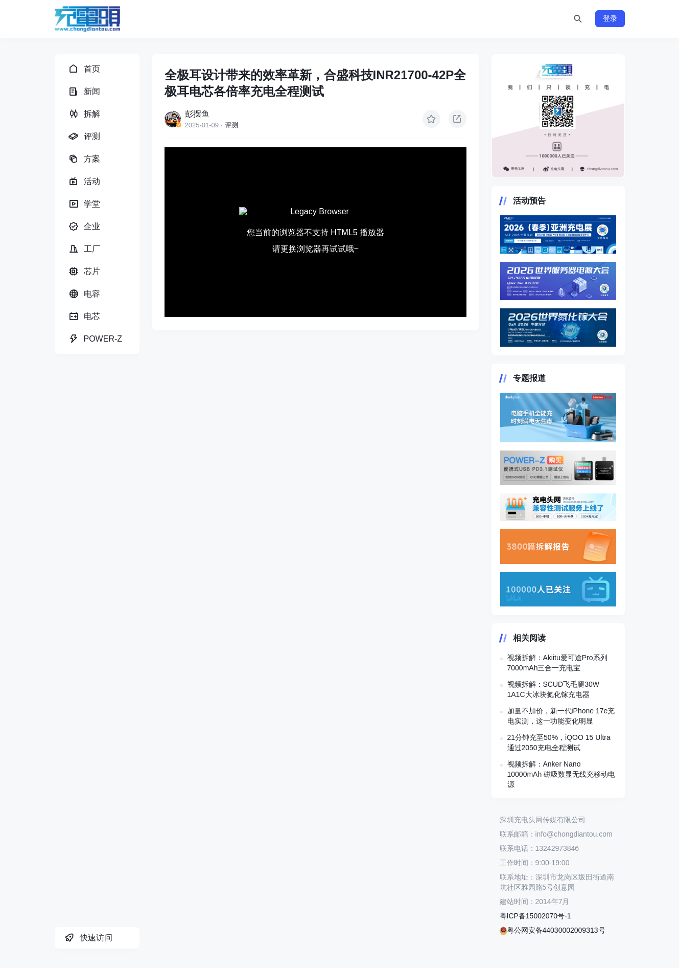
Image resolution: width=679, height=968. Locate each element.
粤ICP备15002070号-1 (535, 916)
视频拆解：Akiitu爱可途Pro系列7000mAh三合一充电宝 (557, 663)
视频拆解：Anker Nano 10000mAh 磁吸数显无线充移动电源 (561, 774)
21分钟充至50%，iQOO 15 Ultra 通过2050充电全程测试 (559, 742)
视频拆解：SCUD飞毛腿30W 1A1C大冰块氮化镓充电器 (553, 689)
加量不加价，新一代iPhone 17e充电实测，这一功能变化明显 (561, 716)
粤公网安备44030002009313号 (552, 930)
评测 (231, 125)
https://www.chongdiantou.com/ (558, 116)
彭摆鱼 (197, 113)
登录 (610, 18)
